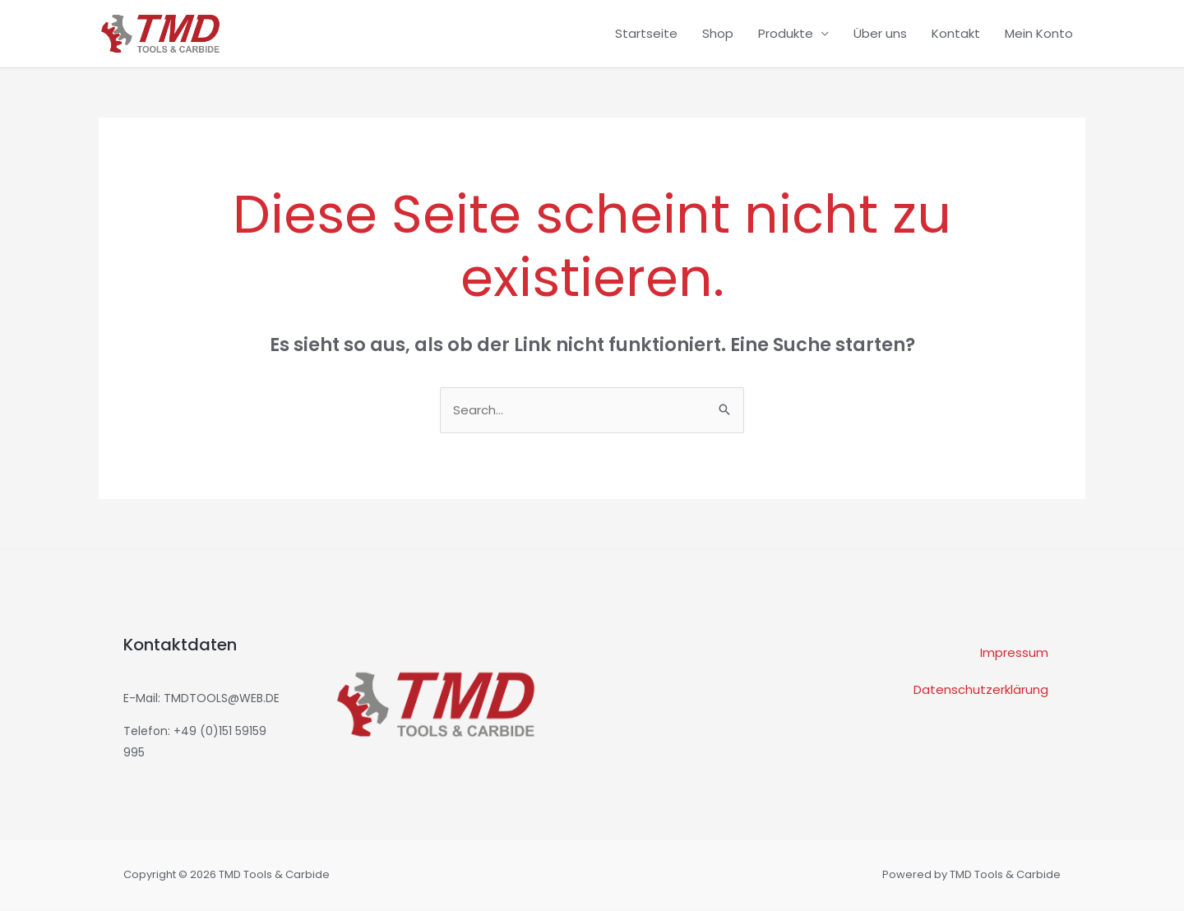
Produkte (785, 33)
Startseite (646, 33)
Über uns (880, 33)
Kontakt (956, 33)
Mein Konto (1039, 33)
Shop (717, 33)
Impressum (1014, 655)
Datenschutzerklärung (980, 692)
